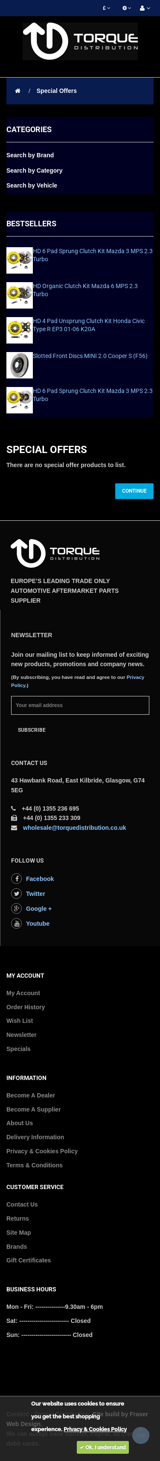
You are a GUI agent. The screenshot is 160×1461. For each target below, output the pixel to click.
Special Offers (57, 90)
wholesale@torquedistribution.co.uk (74, 827)
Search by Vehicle (31, 185)
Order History (25, 1007)
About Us (19, 1123)
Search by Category (34, 170)
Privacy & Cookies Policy (42, 1151)
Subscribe (32, 730)
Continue (134, 491)
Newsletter (21, 1034)
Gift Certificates (28, 1260)
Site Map (18, 1232)
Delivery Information (35, 1137)
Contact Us (22, 1204)
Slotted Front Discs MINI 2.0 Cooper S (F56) (90, 355)
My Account (23, 993)
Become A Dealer (30, 1095)
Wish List (19, 1020)
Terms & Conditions (34, 1165)
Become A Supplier (33, 1109)
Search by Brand (30, 155)
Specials (18, 1048)
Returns (17, 1218)
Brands (16, 1246)
